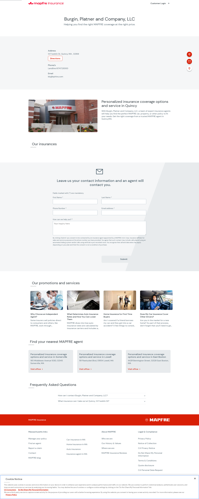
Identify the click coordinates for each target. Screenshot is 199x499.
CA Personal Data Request (150, 470)
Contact (32, 453)
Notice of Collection (147, 443)
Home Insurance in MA (77, 444)
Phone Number (60, 208)
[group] (46, 310)
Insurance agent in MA (77, 454)
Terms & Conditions (147, 460)
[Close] (195, 478)
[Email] (189, 61)
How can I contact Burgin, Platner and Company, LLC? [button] (83, 395)
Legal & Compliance (147, 432)
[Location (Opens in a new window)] (189, 68)
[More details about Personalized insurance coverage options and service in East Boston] (148, 362)
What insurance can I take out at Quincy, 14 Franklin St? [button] (83, 401)
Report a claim (35, 448)
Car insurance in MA (76, 439)
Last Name (107, 197)
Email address (108, 208)
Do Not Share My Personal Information (33, 490)
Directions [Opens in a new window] (55, 58)
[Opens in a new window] (160, 3)
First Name (58, 197)
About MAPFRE (109, 432)
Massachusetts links (37, 432)
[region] (114, 312)
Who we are (107, 438)
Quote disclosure (146, 465)
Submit (123, 259)
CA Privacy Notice (146, 448)
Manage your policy (37, 438)
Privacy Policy (144, 438)
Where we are (108, 448)
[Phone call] (189, 54)
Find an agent (34, 443)
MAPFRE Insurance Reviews (114, 453)
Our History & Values (111, 443)
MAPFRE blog (34, 457)
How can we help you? (63, 219)
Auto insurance (74, 449)
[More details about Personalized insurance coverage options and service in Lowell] (99, 362)
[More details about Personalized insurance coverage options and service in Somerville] (50, 362)
